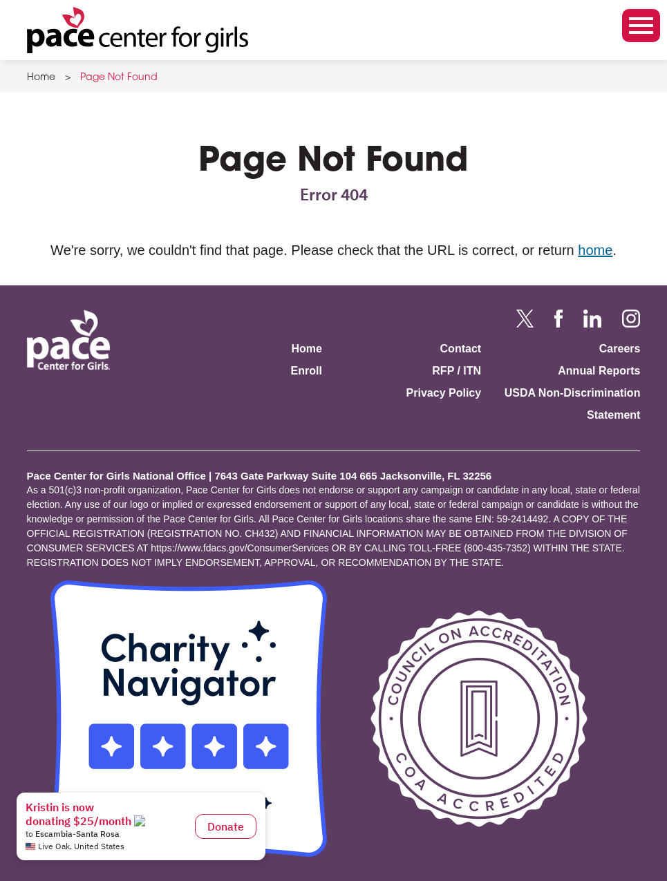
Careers (620, 348)
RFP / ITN (456, 371)
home (595, 250)
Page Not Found (119, 78)
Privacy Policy (444, 393)
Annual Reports (599, 371)
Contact (461, 348)
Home (41, 78)
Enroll (306, 371)
